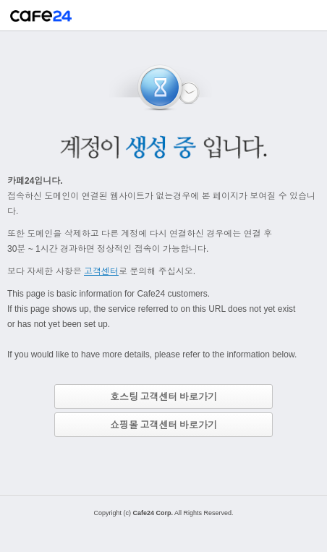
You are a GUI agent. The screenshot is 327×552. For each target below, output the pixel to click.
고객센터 (101, 271)
